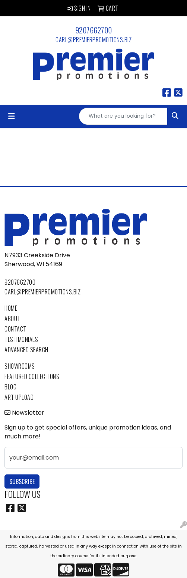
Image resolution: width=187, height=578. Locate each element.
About (12, 318)
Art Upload (19, 397)
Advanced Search (26, 349)
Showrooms (19, 366)
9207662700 (93, 30)
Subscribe (22, 481)
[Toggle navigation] (11, 116)
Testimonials (21, 339)
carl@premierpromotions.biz (93, 39)
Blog (10, 386)
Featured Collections (31, 376)
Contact (15, 328)
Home (10, 308)
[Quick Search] (123, 116)
